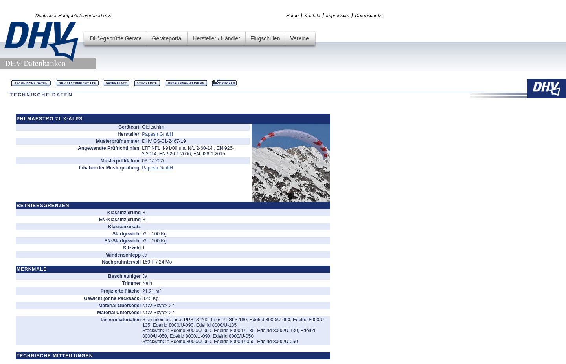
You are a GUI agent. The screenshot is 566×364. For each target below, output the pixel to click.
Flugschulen (265, 38)
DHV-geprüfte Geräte (116, 38)
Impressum (337, 15)
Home (292, 15)
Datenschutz (368, 15)
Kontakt (312, 15)
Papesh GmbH (157, 134)
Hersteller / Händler (216, 38)
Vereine (299, 38)
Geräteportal (167, 38)
